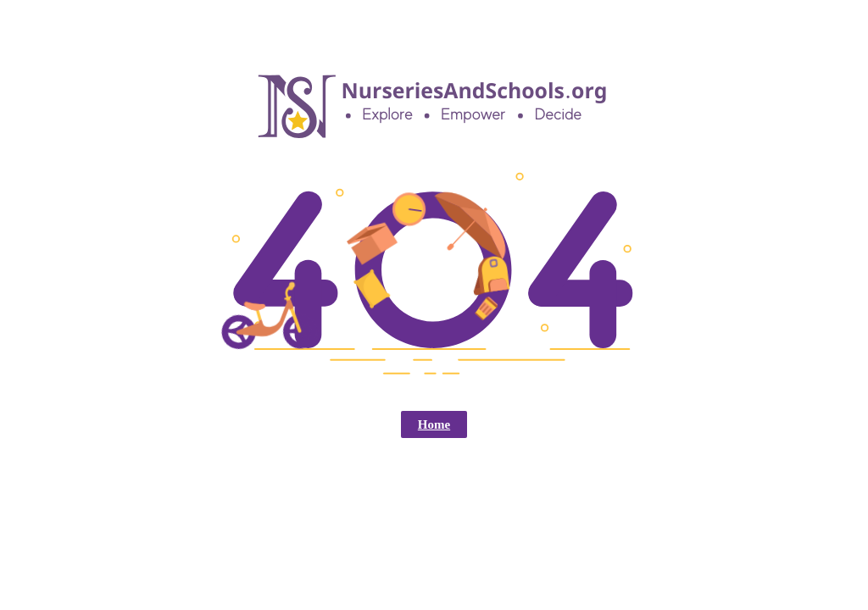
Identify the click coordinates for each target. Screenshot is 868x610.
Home (434, 424)
